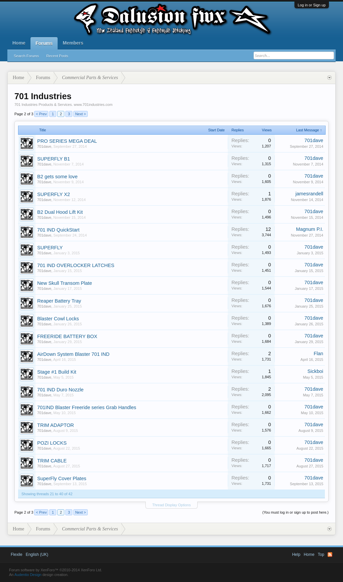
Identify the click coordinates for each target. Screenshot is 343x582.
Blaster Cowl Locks (58, 318)
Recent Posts (57, 56)
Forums (44, 43)
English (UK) (37, 554)
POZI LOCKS (52, 443)
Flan (318, 353)
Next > (80, 114)
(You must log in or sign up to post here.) (295, 512)
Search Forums (26, 56)
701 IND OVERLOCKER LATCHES (75, 265)
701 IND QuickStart (58, 230)
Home (18, 43)
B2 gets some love (57, 176)
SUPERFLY (50, 247)
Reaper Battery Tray (59, 301)
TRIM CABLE (52, 460)
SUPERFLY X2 (53, 194)
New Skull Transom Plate (64, 283)
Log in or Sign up (312, 5)
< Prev (41, 114)
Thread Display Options (171, 505)
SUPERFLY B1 (53, 158)
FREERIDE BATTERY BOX (67, 336)
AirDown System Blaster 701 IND (73, 354)
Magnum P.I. (309, 229)
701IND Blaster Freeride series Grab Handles (86, 407)
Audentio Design (28, 575)
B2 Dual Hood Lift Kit (60, 212)
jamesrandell (309, 193)
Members (73, 43)
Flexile (16, 554)
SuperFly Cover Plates (61, 478)
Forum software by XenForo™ (55, 570)
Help (296, 554)
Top (321, 554)
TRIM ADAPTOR (55, 425)
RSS (330, 554)
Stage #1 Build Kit (56, 372)
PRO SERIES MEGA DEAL (67, 141)
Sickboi (315, 371)
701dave (44, 146)
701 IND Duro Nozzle (60, 389)
